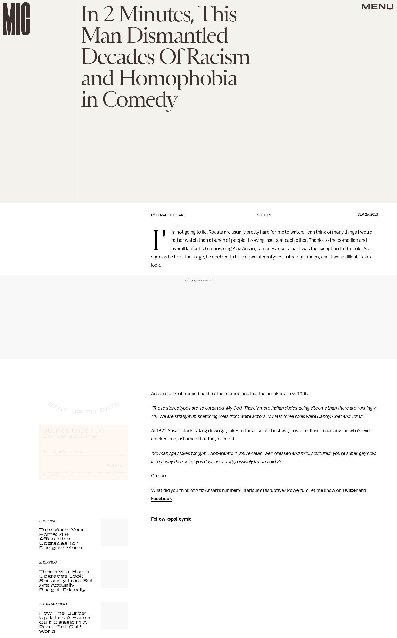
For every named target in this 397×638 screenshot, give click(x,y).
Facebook (161, 498)
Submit (115, 469)
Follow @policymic (171, 519)
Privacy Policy (49, 480)
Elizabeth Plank (171, 215)
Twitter (350, 490)
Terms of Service (110, 477)
